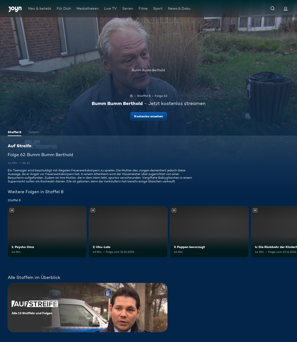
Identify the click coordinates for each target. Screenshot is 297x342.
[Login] (285, 8)
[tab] (14, 132)
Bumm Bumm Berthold (148, 70)
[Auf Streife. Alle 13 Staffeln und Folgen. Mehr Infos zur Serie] (87, 307)
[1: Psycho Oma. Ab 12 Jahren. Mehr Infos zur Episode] (47, 231)
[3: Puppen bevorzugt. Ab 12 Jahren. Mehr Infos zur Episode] (209, 231)
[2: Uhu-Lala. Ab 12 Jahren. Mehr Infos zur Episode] (128, 231)
